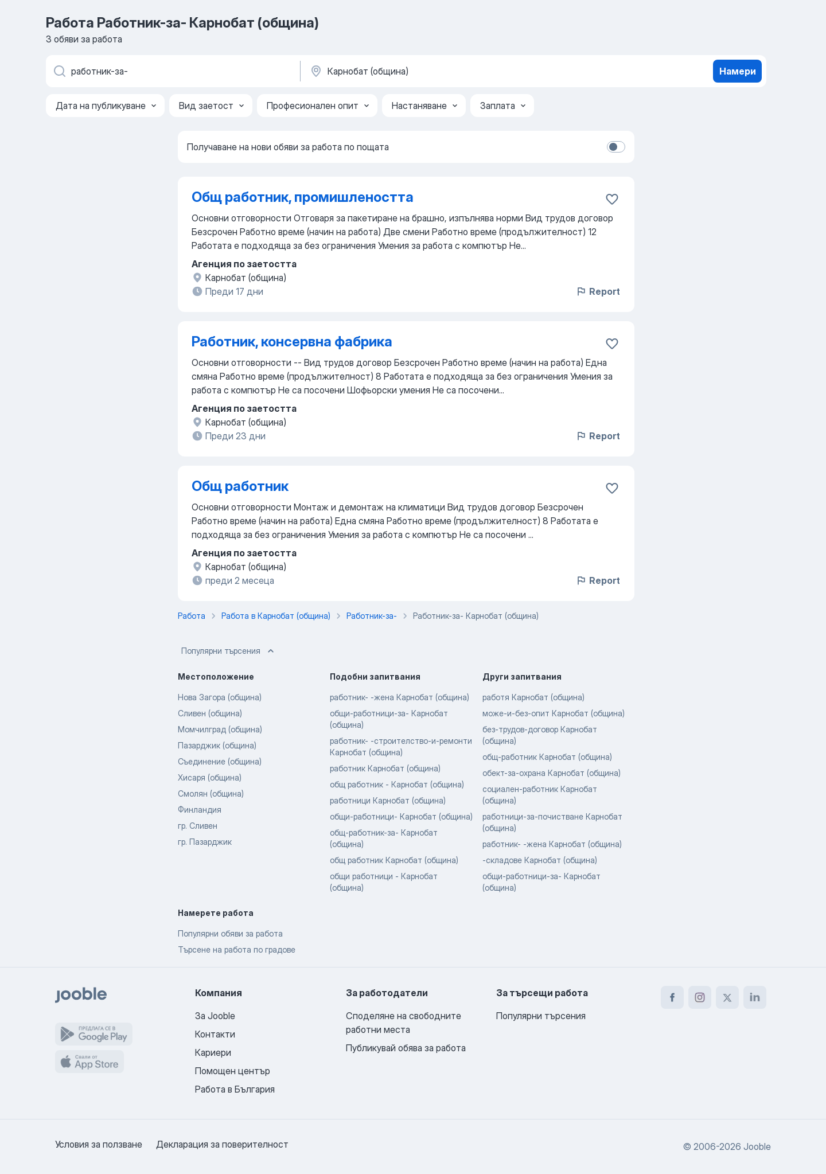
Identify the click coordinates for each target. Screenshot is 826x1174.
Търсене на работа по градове (236, 949)
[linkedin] (754, 997)
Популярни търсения (228, 651)
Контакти (215, 1034)
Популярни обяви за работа (230, 933)
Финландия (199, 809)
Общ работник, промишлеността (303, 197)
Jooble (757, 1146)
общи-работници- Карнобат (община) (401, 816)
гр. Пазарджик (205, 842)
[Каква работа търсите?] (172, 71)
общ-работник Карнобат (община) (547, 757)
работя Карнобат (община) (533, 697)
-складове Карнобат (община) (539, 860)
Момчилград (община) (220, 729)
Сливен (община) (210, 713)
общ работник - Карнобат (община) (397, 784)
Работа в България (235, 1089)
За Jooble (215, 1015)
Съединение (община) (220, 761)
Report (597, 291)
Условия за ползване (98, 1144)
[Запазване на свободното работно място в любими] (612, 199)
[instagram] (699, 997)
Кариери (213, 1052)
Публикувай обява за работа (406, 1048)
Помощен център (232, 1071)
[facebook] (672, 997)
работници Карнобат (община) (388, 800)
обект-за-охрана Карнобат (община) (551, 773)
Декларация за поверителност (222, 1144)
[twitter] (727, 997)
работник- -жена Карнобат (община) (399, 697)
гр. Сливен (197, 825)
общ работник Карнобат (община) (394, 860)
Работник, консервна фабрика (292, 341)
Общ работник (240, 486)
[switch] (616, 147)
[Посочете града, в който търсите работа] (428, 71)
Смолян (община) (211, 793)
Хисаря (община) (209, 777)
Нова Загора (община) (220, 697)
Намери (737, 71)
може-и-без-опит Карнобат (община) (553, 713)
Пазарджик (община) (217, 745)
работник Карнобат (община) (385, 768)
